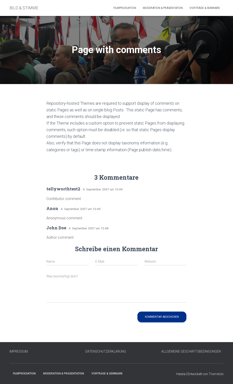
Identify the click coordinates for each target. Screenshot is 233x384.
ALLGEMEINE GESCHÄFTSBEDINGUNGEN (191, 351)
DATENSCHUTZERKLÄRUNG (105, 351)
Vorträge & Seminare (205, 8)
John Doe (56, 227)
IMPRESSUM (19, 351)
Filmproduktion (125, 8)
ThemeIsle (216, 374)
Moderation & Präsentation (163, 8)
